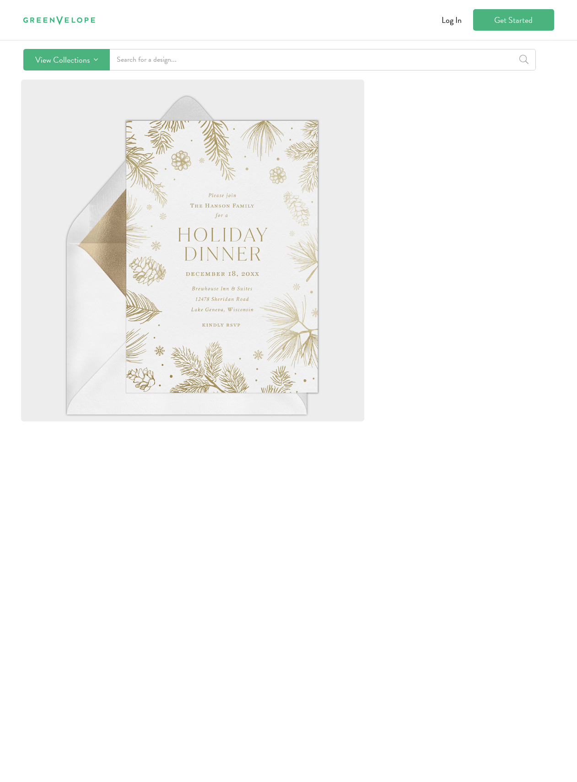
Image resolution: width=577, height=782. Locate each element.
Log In (452, 20)
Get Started (513, 20)
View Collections (66, 60)
